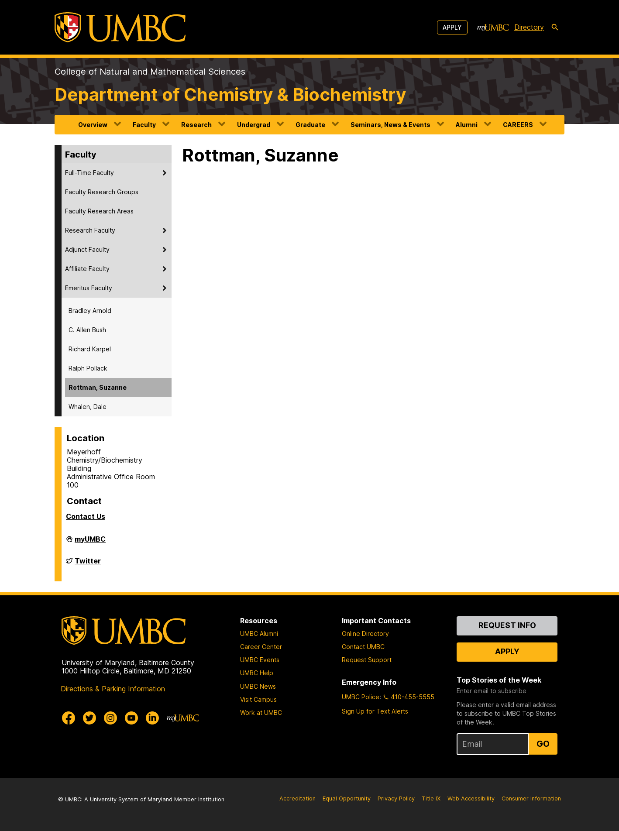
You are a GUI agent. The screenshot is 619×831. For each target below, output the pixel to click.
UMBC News (258, 686)
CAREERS (518, 124)
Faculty (144, 124)
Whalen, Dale (88, 406)
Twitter (88, 564)
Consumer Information (531, 798)
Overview (92, 124)
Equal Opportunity (347, 798)
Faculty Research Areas (99, 211)
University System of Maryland (131, 799)
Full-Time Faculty (89, 172)
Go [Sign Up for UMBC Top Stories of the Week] (543, 743)
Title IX (431, 798)
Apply (452, 27)
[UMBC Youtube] (131, 718)
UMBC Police (360, 697)
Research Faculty (90, 230)
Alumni (467, 124)
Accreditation (297, 798)
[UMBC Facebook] (68, 718)
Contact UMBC (363, 646)
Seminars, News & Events (390, 124)
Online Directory (365, 633)
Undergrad (253, 124)
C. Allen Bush (87, 329)
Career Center (261, 646)
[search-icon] (554, 27)
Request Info (507, 625)
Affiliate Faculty (87, 268)
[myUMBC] (493, 27)
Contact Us (85, 516)
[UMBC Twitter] (89, 718)
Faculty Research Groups (101, 192)
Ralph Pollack (88, 368)
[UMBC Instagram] (110, 718)
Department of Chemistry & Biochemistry (230, 94)
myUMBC (90, 542)
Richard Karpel (90, 349)
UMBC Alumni (259, 633)
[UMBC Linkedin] (152, 718)
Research (196, 124)
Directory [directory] (529, 27)
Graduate (310, 124)
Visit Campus (258, 699)
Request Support (367, 659)
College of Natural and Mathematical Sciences (150, 71)
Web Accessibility (471, 798)
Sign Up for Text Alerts (375, 711)
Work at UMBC (261, 712)
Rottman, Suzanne (98, 387)
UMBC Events (259, 659)
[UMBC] (120, 27)
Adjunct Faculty (87, 249)
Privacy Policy (396, 798)
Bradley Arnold (90, 310)
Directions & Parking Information (113, 688)
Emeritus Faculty (88, 288)
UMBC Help (256, 672)
